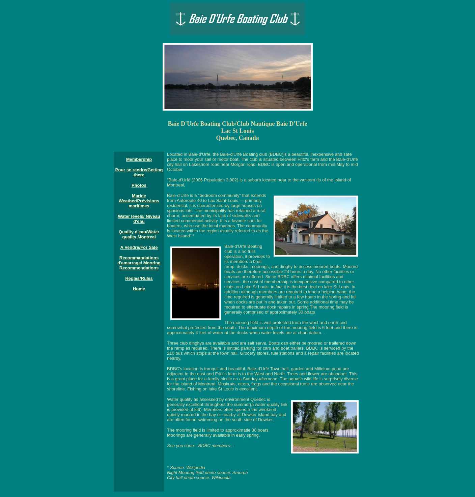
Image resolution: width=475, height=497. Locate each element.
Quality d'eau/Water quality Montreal (139, 234)
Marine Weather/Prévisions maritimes (139, 200)
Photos (139, 185)
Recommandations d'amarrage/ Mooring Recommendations (139, 262)
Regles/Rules (139, 278)
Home (139, 288)
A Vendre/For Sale (139, 247)
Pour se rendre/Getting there (139, 172)
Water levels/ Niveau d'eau (139, 219)
